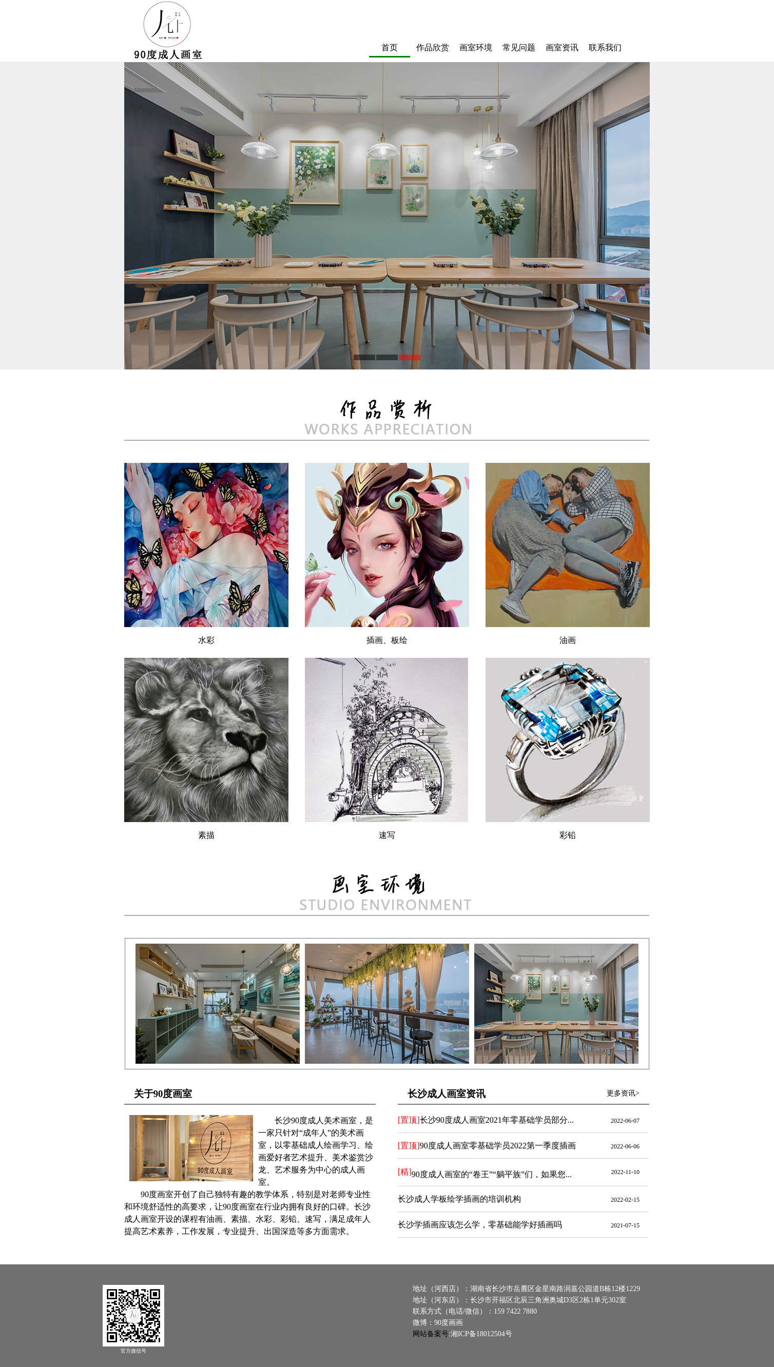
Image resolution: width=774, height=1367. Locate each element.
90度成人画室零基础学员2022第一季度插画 (487, 1146)
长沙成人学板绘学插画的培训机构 (459, 1199)
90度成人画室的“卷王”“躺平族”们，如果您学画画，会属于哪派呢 (523, 1175)
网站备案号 (431, 1334)
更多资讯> (623, 1094)
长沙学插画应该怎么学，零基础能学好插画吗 (480, 1225)
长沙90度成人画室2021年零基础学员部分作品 (491, 1120)
